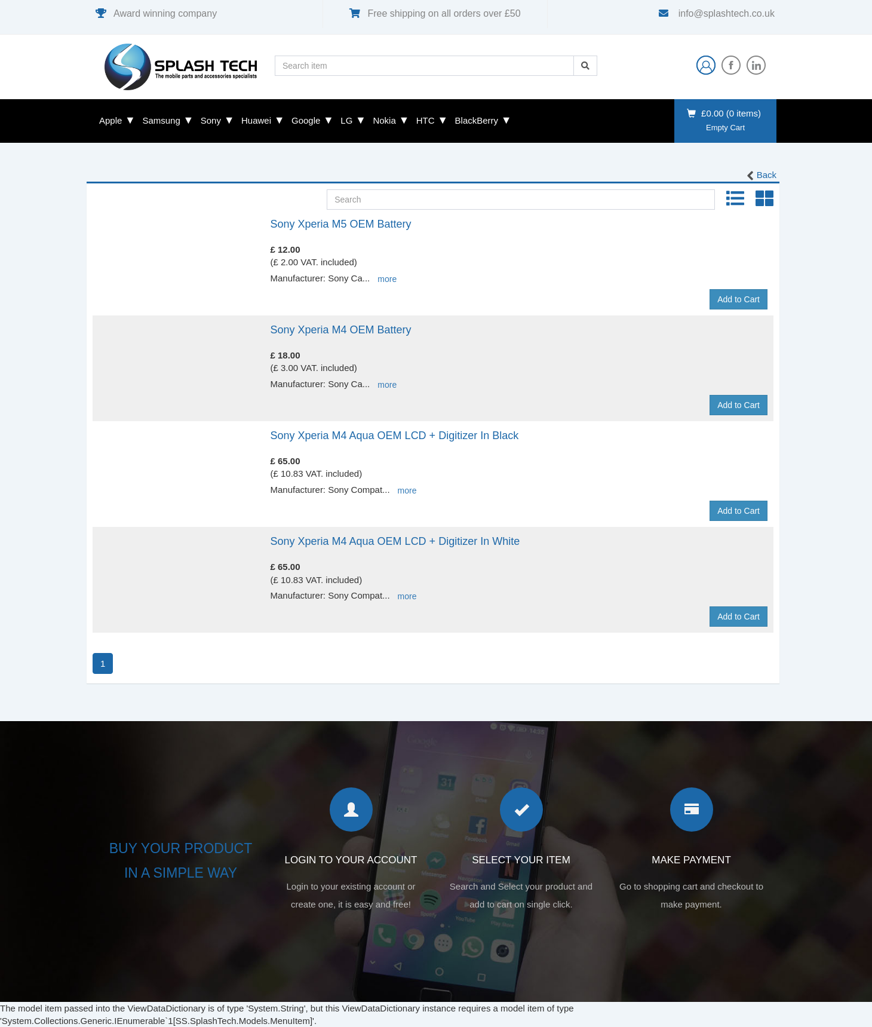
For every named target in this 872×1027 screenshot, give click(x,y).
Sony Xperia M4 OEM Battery (341, 330)
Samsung (161, 120)
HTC (425, 120)
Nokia (384, 120)
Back (760, 176)
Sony (211, 120)
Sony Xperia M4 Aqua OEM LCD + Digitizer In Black (395, 436)
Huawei (256, 120)
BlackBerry (477, 120)
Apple (110, 120)
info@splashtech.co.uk (725, 13)
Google (305, 120)
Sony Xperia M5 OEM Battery (341, 224)
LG (346, 120)
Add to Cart (738, 299)
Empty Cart (725, 127)
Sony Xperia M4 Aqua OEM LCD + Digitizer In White (395, 541)
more (387, 279)
